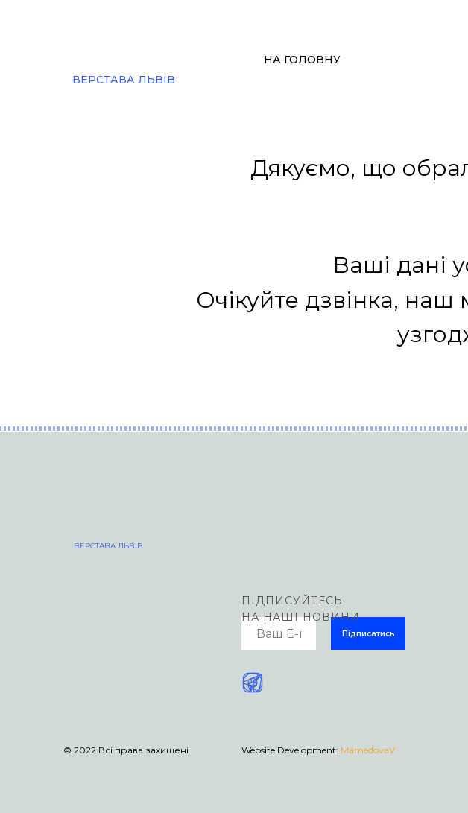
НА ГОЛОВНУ (302, 59)
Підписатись (368, 634)
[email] (278, 633)
